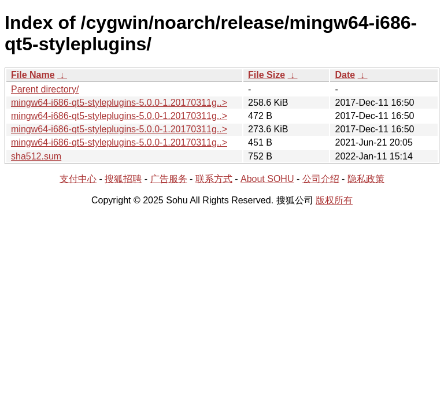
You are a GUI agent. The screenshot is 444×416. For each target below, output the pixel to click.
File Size (266, 75)
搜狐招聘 (123, 179)
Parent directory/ (45, 89)
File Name (33, 75)
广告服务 (168, 179)
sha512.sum (36, 156)
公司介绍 (320, 179)
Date (345, 75)
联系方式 (213, 179)
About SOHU (267, 179)
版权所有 (334, 200)
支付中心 (78, 179)
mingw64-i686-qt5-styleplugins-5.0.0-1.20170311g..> (119, 102)
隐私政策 (365, 179)
